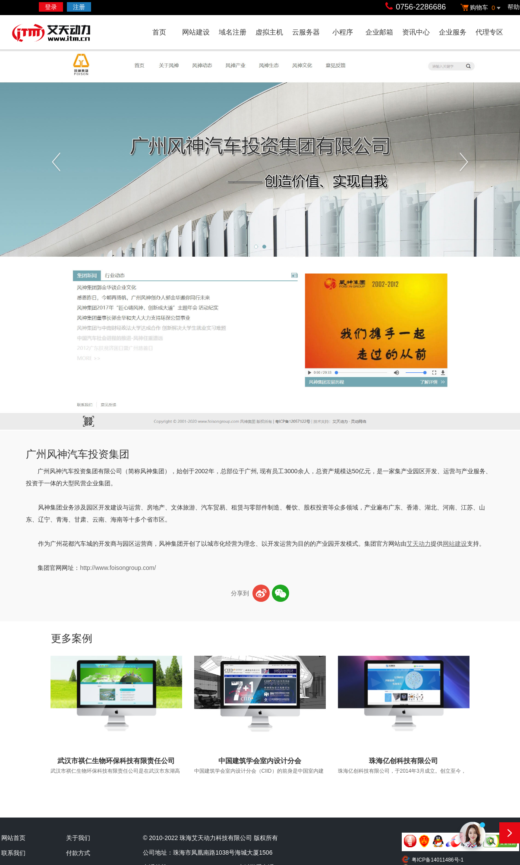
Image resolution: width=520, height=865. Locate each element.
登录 (51, 6)
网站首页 (13, 837)
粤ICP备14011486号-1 (437, 860)
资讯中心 (416, 32)
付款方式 (78, 852)
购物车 (481, 8)
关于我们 (78, 837)
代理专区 (489, 32)
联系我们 (13, 852)
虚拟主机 (269, 32)
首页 (159, 32)
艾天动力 (68, 33)
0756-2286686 (421, 7)
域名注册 (232, 32)
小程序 (342, 32)
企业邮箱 (379, 32)
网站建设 (196, 32)
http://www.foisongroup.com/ (118, 567)
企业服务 (452, 32)
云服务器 (306, 32)
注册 (79, 6)
